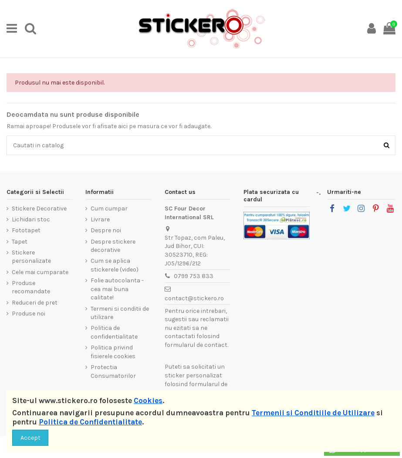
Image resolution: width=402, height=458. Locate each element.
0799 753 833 (193, 276)
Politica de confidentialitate (114, 332)
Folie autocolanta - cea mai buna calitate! (117, 289)
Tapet (19, 241)
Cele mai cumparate (40, 272)
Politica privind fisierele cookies (113, 352)
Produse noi (28, 313)
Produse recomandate (31, 287)
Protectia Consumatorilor (113, 371)
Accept (30, 437)
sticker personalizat (193, 375)
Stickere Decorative (39, 208)
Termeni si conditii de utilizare (120, 313)
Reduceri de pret (34, 302)
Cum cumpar (109, 208)
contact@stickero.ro (194, 298)
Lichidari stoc (31, 219)
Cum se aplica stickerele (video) (115, 265)
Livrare (100, 219)
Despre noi (106, 230)
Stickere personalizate (31, 257)
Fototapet (26, 230)
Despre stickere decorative (113, 246)
